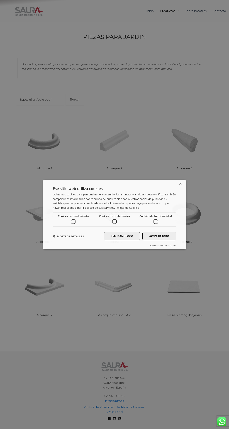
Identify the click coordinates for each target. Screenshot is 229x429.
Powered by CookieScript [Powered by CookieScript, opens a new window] (163, 245)
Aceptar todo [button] (159, 236)
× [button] (180, 184)
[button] (68, 236)
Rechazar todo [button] (122, 236)
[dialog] (114, 214)
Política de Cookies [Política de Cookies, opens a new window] (127, 207)
